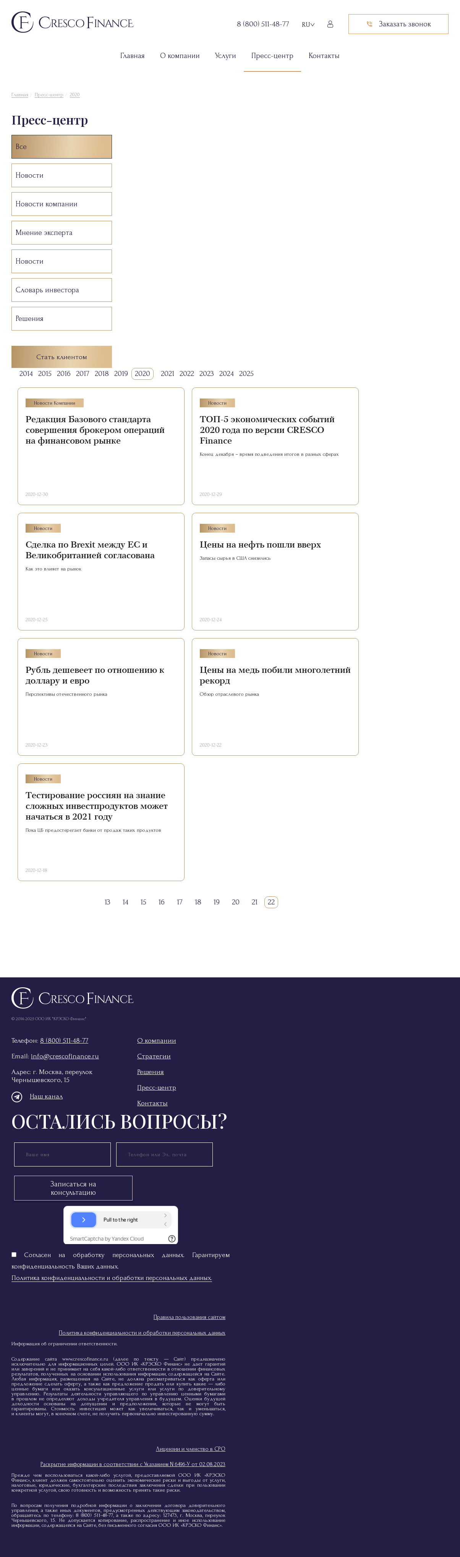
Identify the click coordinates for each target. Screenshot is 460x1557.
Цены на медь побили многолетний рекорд (275, 675)
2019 (121, 373)
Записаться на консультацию (73, 1188)
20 (236, 902)
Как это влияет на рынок (53, 569)
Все (21, 147)
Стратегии (154, 1056)
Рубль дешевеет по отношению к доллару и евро (95, 675)
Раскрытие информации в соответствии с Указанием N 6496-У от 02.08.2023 (132, 1464)
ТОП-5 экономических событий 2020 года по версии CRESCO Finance (267, 430)
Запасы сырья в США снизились (235, 558)
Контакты (324, 56)
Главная (132, 56)
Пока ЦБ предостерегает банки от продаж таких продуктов (93, 830)
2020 (75, 94)
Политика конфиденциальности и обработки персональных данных (142, 1333)
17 (180, 902)
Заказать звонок (398, 24)
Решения (30, 318)
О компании (180, 56)
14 (125, 902)
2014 (26, 373)
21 (255, 902)
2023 (206, 373)
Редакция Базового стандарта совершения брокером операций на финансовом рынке (95, 430)
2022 (187, 373)
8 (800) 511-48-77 (64, 1041)
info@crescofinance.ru (65, 1056)
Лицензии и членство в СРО (190, 1449)
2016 (64, 373)
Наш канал (37, 1096)
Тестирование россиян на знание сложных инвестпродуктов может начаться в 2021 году (97, 806)
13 (107, 902)
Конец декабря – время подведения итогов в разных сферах (269, 454)
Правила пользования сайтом (189, 1317)
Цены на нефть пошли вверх (260, 544)
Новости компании (47, 204)
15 (143, 902)
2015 (45, 373)
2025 (246, 373)
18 (198, 902)
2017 (82, 373)
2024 (226, 373)
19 (217, 902)
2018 (102, 373)
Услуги (225, 56)
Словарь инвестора (47, 290)
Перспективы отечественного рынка (66, 694)
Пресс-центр (272, 56)
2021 (167, 373)
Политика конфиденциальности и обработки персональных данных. (111, 1278)
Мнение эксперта (44, 232)
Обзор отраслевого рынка (229, 694)
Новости (30, 175)
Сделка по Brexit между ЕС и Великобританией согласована (90, 550)
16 (162, 902)
